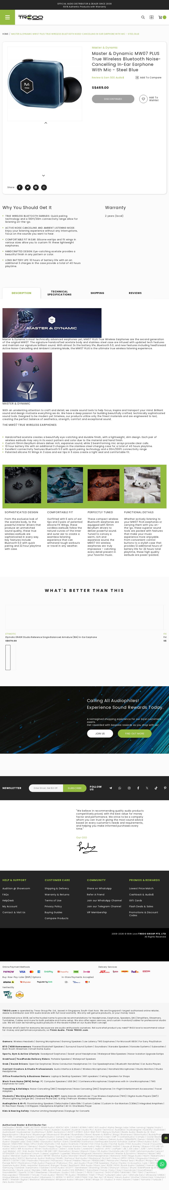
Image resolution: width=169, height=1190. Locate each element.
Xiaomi (127, 1179)
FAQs (5, 894)
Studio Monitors (145, 1069)
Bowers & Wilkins (102, 1134)
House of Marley (131, 1146)
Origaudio (142, 1158)
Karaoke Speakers (119, 1046)
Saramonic (32, 1167)
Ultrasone (151, 1175)
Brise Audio (140, 1134)
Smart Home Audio (39, 1048)
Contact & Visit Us (13, 912)
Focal (146, 1143)
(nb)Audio (8, 1127)
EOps (27, 1143)
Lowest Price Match (141, 888)
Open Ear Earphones (40, 1063)
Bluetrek (65, 1134)
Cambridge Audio (24, 1136)
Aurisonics (60, 1132)
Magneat (86, 1153)
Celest (77, 1136)
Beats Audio (128, 1132)
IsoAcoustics (50, 1148)
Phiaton (140, 1160)
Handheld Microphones (122, 1069)
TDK (134, 1172)
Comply (140, 1136)
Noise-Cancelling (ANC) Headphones (51, 1088)
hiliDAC (117, 1146)
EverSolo (74, 1143)
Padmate (32, 1160)
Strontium (54, 1172)
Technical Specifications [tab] (59, 293)
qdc (145, 1163)
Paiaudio (44, 1160)
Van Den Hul (95, 1177)
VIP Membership (97, 912)
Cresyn (41, 1139)
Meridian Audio (19, 1155)
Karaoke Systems (140, 1046)
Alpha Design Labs (118, 1127)
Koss (93, 1151)
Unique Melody (10, 1177)
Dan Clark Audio (79, 1139)
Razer (64, 1165)
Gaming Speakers (72, 1041)
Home (5, 33)
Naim (146, 1155)
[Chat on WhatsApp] (162, 1164)
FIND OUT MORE (134, 733)
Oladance (94, 1158)
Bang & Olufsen (111, 1132)
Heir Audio (88, 1146)
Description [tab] (21, 293)
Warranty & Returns (57, 894)
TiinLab (35, 1175)
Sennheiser (81, 1167)
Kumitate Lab (116, 1151)
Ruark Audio (128, 1165)
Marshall (109, 1153)
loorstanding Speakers (41, 1103)
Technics (150, 1172)
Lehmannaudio (145, 1151)
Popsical (50, 1163)
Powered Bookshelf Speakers (48, 1046)
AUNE (49, 1132)
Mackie (76, 1153)
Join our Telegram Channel (104, 906)
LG (17, 1153)
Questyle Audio (10, 1165)
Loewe (44, 1153)
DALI (66, 1139)
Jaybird (98, 1148)
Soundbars (101, 1046)
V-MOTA (68, 1177)
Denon (141, 1139)
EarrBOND (75, 1141)
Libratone (26, 1153)
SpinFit (22, 1172)
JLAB (142, 1148)
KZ (127, 1151)
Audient (66, 1129)
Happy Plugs (54, 1146)
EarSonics (87, 1141)
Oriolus (153, 1158)
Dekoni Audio (116, 1139)
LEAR (132, 1151)
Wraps (96, 1179)
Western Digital (19, 1179)
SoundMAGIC (9, 1172)
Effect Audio (144, 1141)
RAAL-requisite (29, 1165)
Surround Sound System (79, 1046)
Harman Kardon (72, 1146)
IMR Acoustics (25, 1148)
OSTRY (15, 1160)
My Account (9, 906)
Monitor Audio (59, 1155)
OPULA (131, 1158)
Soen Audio (62, 1170)
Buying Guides (53, 912)
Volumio (159, 1177)
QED (152, 1163)
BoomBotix (78, 1134)
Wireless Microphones (95, 1069)
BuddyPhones (156, 1134)
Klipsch (85, 1151)
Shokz (104, 1167)
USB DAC (72, 1081)
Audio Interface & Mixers (67, 1069)
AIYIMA (83, 1127)
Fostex (5, 1146)
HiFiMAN (107, 1146)
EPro (33, 1143)
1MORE (19, 1127)
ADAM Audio (47, 1127)
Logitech (54, 1153)
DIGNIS (150, 1139)
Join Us (100, 733)
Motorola (115, 1155)
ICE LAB (155, 1146)
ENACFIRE (17, 1143)
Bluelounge (39, 1134)
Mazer (152, 1153)
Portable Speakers (61, 1059)
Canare (60, 1136)
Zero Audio (8, 1182)
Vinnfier (135, 1177)
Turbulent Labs (113, 1175)
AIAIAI (74, 1127)
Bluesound (53, 1134)
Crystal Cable (54, 1139)
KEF (55, 1151)
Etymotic (10, 633)
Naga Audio (135, 1155)
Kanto (39, 1151)
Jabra (62, 1148)
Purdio (122, 1163)
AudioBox (120, 1129)
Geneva (32, 1146)
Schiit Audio (57, 1167)
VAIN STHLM (81, 1177)
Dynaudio (46, 1141)
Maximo (142, 1153)
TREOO (59, 1175)
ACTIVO (35, 1127)
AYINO (79, 1132)
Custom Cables (91, 1103)
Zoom (19, 1182)
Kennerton (64, 1151)
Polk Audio (38, 1163)
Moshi (83, 1155)
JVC (19, 1151)
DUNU (36, 1141)
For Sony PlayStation (150, 1041)
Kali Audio (28, 1151)
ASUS (31, 1129)
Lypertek (65, 1153)
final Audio (101, 1143)
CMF (114, 1136)
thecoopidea (9, 1175)
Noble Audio (9, 1158)
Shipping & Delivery (57, 888)
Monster (73, 1155)
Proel (90, 1163)
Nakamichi (157, 1155)
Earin (66, 1141)
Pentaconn (113, 1160)
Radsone (44, 1165)
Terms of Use (53, 900)
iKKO (13, 1148)
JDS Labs (133, 1148)
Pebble (76, 1160)
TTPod (99, 1175)
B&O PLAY (96, 1132)
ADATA (59, 1127)
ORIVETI (6, 1160)
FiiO (166, 633)
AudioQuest (8, 1132)
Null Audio (81, 1158)
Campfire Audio (45, 1136)
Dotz (29, 1141)
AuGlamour (38, 1132)
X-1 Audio (106, 1179)
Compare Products (151, 17)
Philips (149, 1160)
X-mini (117, 1179)
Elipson (6, 1143)
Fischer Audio (116, 1143)
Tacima (98, 1172)
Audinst (76, 1129)
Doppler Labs (18, 1141)
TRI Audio (70, 1175)
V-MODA (57, 1177)
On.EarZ (106, 1158)
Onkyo (115, 1158)
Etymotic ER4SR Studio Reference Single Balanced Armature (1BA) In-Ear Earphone (51, 637)
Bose (88, 1134)
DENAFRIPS (130, 1139)
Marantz (97, 1153)
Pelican (86, 1160)
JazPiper (116, 1148)
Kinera (75, 1151)
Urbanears (45, 1177)
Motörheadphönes (98, 1155)
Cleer (107, 1136)
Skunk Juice (23, 1170)
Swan (80, 1172)
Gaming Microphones (48, 1041)
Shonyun (114, 1167)
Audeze (56, 1129)
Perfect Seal (127, 1160)
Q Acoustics (134, 1163)
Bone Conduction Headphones (70, 1063)
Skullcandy (8, 1170)
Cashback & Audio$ (141, 894)
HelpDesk (8, 900)
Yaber (136, 1179)
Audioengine (134, 1129)
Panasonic (57, 1160)
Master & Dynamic (105, 47)
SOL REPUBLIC (77, 1170)
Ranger (55, 1165)
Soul (119, 1170)
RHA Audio (87, 1165)
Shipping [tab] (97, 293)
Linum (36, 1153)
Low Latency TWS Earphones (99, 1041)
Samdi (150, 1165)
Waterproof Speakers (84, 1059)
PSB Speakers (101, 1163)
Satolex (44, 1167)
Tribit (91, 1175)
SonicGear (93, 1170)
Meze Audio (36, 1155)
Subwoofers (158, 1046)
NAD (124, 1155)
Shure (133, 1167)
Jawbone (87, 1148)
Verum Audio (122, 1177)
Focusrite (156, 1143)
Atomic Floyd (42, 1129)
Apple (150, 1127)
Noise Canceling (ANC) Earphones (93, 1088)
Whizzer (79, 1179)
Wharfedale (47, 1179)
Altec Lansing (137, 1127)
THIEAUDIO (24, 1175)
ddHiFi (93, 1139)
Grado (42, 1146)
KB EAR (48, 1151)
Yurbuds (157, 1179)
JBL (125, 1148)
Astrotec (21, 1129)
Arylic (158, 1127)
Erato (40, 1143)
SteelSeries (41, 1172)
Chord (98, 1136)
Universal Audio (29, 1177)
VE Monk (108, 1177)
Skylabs (36, 1170)
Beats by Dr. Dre (145, 1132)
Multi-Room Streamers (15, 1048)
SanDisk (19, 1167)
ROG (116, 1165)
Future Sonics (18, 1146)
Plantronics (24, 1163)
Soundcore (129, 1170)
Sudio (65, 1172)
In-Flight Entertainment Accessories (133, 1088)
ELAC (155, 1141)
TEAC (140, 1172)
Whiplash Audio (64, 1179)
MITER (47, 1155)
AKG (90, 1127)
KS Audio (103, 1151)
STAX (31, 1172)
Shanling (94, 1167)
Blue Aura (26, 1134)
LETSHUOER (8, 1153)
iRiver (38, 1148)
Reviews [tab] (135, 293)
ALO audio (100, 1127)
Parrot (68, 1160)
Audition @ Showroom (16, 888)
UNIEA (161, 1175)
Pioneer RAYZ (9, 1163)
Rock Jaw (99, 1165)
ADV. (67, 1127)
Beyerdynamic (10, 1134)
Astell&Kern (8, 1129)
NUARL (59, 1158)
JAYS (107, 1148)
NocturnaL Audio (35, 1158)
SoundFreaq (144, 1170)
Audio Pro (87, 1129)
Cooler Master (154, 1136)
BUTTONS (7, 1136)
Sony (112, 1170)
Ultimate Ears (136, 1175)
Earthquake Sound (105, 1141)
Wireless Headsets (24, 1041)
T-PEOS (88, 1172)
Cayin (69, 1136)
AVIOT (71, 1132)
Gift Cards (135, 900)
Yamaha (146, 1179)
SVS (72, 1172)
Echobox (122, 1141)
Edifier (132, 1141)
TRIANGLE (82, 1175)
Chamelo (88, 1136)
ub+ (125, 1175)
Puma (114, 1163)
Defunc (103, 1139)
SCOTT (69, 1167)
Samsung (8, 1167)
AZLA (86, 1132)
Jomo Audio (154, 1148)
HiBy (98, 1146)
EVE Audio (62, 1143)
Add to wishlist (154, 99)
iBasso (146, 1146)
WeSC (5, 1179)
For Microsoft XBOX (127, 1041)
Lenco (159, 1151)
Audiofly (147, 1129)
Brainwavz (126, 1134)
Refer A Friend (95, 894)
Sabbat (140, 1165)
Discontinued (113, 99)
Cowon (6, 1139)
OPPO (123, 1158)
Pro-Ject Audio (77, 1163)
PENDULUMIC (98, 1160)
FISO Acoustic (133, 1143)
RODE (110, 1165)
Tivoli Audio (47, 1175)
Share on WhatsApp (99, 888)
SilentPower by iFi (147, 1167)
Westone (34, 1179)
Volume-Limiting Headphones (47, 1111)
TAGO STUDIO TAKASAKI (117, 1172)
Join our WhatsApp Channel (104, 900)
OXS (23, 1160)
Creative (31, 1139)
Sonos (103, 1170)
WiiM (88, 1179)
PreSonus (62, 1163)
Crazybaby (18, 1139)
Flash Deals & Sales (141, 906)
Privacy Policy (53, 906)
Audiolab (159, 1129)
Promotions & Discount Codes (143, 914)
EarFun (57, 1141)
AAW (26, 1127)
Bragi (116, 1134)
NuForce (69, 1158)
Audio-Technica (104, 1129)
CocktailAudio (126, 1136)
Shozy (124, 1167)
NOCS (21, 1158)
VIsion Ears (147, 1177)
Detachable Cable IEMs (68, 1103)
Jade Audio (74, 1148)
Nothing (50, 1158)
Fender (84, 1143)
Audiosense (23, 1132)
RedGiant (74, 1165)
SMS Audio (48, 1170)
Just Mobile (8, 1151)
